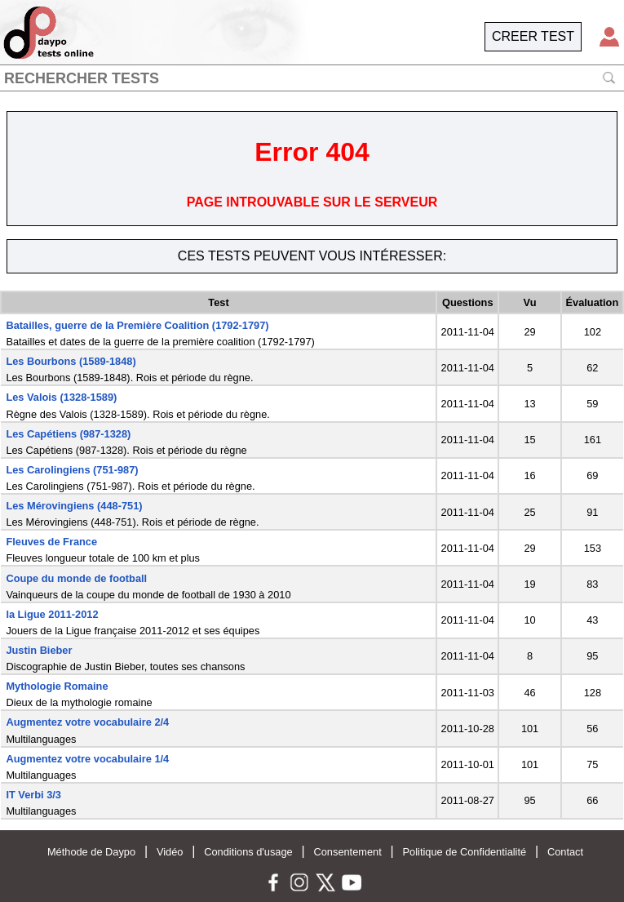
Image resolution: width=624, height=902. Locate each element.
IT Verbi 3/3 (33, 795)
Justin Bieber (39, 650)
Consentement (348, 852)
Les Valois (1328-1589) (61, 397)
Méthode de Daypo (91, 852)
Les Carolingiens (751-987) (72, 470)
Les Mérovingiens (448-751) (74, 506)
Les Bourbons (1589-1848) (70, 361)
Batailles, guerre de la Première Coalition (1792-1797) (137, 325)
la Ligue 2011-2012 (52, 614)
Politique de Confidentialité (465, 852)
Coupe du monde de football (76, 578)
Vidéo (170, 852)
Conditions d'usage (248, 852)
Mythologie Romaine (57, 686)
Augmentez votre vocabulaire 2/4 (87, 722)
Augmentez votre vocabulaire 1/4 (87, 759)
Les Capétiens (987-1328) (68, 434)
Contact (565, 852)
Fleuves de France (51, 541)
